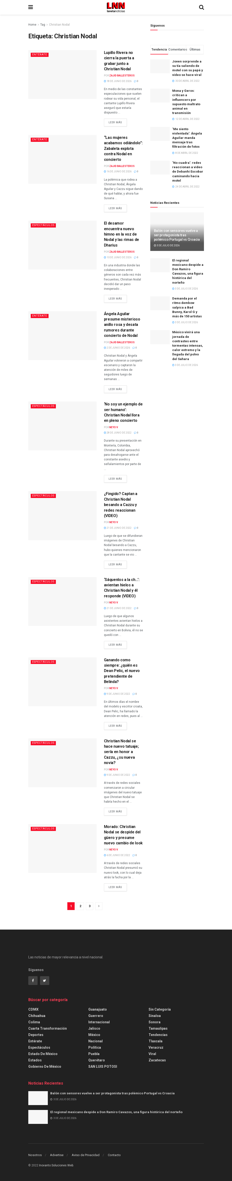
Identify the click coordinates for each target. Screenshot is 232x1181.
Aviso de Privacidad (86, 1155)
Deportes (35, 1035)
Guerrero (95, 1016)
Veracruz (156, 1047)
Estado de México (43, 1054)
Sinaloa (155, 1016)
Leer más (115, 122)
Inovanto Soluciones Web (56, 1165)
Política (94, 1047)
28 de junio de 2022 (117, 432)
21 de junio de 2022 (117, 528)
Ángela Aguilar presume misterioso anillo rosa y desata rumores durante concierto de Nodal (122, 324)
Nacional (95, 1041)
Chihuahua (36, 1016)
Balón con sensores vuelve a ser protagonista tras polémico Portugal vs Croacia (177, 235)
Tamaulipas (158, 1028)
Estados (35, 1060)
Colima (34, 1022)
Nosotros (35, 1155)
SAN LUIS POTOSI (102, 1066)
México (94, 1035)
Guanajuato (97, 1009)
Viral (152, 1054)
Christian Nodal (59, 24)
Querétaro (96, 1060)
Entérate (39, 54)
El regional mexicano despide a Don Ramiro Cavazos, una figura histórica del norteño (116, 1112)
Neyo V (113, 427)
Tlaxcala (155, 1041)
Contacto (114, 1155)
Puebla (94, 1054)
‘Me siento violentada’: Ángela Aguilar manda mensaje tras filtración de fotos (187, 138)
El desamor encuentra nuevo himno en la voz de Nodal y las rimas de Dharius (121, 234)
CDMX (33, 1009)
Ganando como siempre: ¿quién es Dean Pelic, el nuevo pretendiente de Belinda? (122, 671)
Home (32, 24)
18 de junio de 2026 (117, 81)
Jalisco (94, 1028)
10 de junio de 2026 (117, 257)
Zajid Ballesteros (122, 75)
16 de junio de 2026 (117, 171)
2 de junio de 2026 (117, 347)
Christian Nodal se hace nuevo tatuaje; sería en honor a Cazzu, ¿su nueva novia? (121, 752)
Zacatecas (157, 1060)
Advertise (56, 1155)
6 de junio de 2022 (117, 855)
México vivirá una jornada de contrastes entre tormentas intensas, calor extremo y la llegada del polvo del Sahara (187, 345)
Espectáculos (44, 225)
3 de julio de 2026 (167, 245)
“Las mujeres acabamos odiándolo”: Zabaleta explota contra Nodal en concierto (123, 148)
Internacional (99, 1022)
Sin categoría (160, 1009)
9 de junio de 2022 (117, 694)
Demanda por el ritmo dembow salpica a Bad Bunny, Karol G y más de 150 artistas (187, 307)
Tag (42, 24)
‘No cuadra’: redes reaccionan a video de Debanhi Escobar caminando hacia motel (187, 171)
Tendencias (158, 1035)
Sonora (155, 1022)
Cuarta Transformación (47, 1028)
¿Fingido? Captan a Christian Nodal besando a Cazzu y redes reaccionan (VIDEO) (120, 504)
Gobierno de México (44, 1066)
